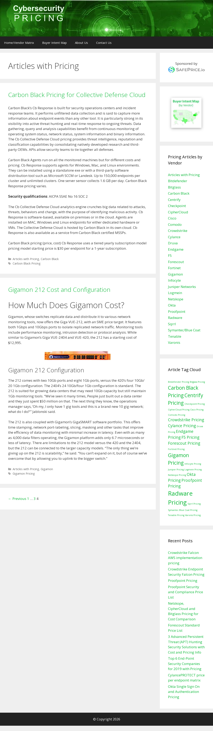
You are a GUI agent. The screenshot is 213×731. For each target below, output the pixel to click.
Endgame (175, 249)
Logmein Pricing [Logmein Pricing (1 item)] (193, 469)
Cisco (172, 218)
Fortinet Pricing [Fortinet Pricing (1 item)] (176, 449)
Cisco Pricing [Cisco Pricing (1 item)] (196, 409)
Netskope (175, 299)
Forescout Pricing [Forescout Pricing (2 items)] (184, 443)
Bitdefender (177, 181)
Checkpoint (177, 205)
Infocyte (174, 280)
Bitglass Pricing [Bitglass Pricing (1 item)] (197, 381)
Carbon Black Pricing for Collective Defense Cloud (76, 94)
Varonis (174, 342)
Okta (172, 305)
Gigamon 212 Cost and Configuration (59, 289)
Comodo (175, 224)
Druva (173, 243)
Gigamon (47, 469)
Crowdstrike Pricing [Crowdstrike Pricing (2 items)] (186, 419)
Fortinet (174, 268)
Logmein (175, 292)
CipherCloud (178, 212)
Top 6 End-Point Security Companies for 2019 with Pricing (184, 663)
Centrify (174, 199)
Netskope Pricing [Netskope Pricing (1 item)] (177, 475)
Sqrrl (172, 324)
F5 (170, 255)
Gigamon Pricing (24, 473)
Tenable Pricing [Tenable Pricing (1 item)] (176, 515)
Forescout (176, 261)
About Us (81, 43)
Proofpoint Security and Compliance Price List (185, 592)
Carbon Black (50, 259)
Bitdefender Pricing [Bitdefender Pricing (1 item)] (178, 381)
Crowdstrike (177, 230)
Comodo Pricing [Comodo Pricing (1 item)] (176, 414)
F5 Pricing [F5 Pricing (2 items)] (190, 437)
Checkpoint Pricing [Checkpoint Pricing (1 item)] (194, 403)
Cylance (174, 237)
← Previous (17, 498)
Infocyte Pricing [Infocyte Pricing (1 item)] (192, 463)
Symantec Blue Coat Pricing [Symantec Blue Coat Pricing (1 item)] (182, 510)
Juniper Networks (182, 286)
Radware (175, 317)
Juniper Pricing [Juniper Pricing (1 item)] (176, 469)
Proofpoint (176, 311)
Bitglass (174, 187)
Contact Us (104, 43)
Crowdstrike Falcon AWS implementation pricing (185, 557)
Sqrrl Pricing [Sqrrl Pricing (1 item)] (194, 503)
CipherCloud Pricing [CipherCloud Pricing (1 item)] (178, 409)
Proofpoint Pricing (182, 580)
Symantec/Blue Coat (184, 330)
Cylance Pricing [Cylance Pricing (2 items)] (182, 425)
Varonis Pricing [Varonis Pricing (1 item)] (193, 515)
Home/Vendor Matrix (19, 43)
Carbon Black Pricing (27, 263)
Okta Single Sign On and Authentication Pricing (184, 691)
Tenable (174, 336)
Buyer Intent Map (54, 43)
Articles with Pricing (26, 259)
